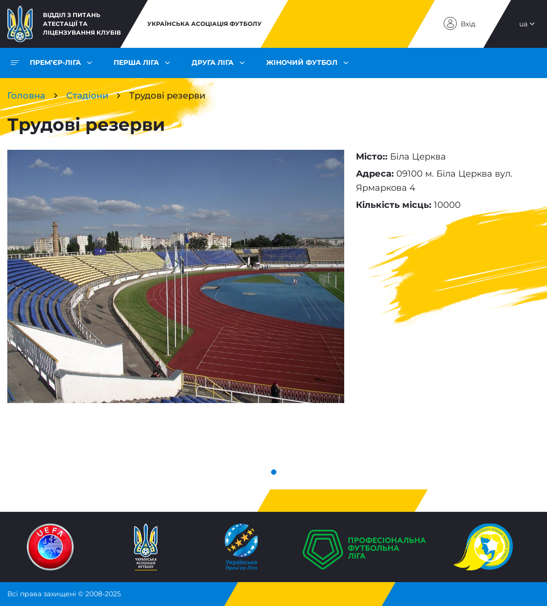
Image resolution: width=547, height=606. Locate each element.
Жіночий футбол (301, 62)
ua (523, 24)
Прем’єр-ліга (55, 62)
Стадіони (87, 95)
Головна (26, 95)
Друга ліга (213, 62)
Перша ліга (136, 62)
